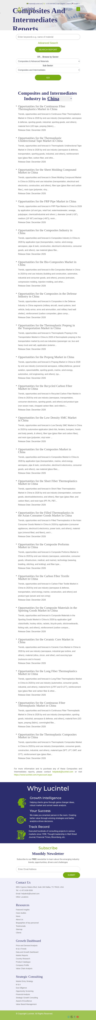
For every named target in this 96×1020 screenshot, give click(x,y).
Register (63, 3)
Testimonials (21, 926)
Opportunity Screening (24, 991)
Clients (18, 933)
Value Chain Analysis (24, 968)
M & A (18, 985)
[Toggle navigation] (78, 9)
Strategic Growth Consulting (27, 998)
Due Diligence (21, 988)
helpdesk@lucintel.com (62, 772)
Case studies (21, 913)
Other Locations (22, 897)
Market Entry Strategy (24, 981)
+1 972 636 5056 (49, 4)
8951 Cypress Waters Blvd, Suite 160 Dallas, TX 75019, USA (40, 887)
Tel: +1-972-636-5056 (24, 890)
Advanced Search (48, 43)
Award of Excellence (24, 1001)
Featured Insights (23, 910)
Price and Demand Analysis (26, 946)
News (18, 916)
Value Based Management (26, 1004)
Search (69, 3)
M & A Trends (21, 949)
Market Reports (22, 955)
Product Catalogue (23, 962)
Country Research (23, 959)
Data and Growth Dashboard (27, 952)
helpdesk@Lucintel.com (34, 3)
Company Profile (22, 965)
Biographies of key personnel (27, 923)
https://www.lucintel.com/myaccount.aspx (33, 775)
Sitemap (19, 929)
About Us (19, 920)
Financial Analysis (23, 994)
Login (58, 3)
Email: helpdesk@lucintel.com (28, 894)
